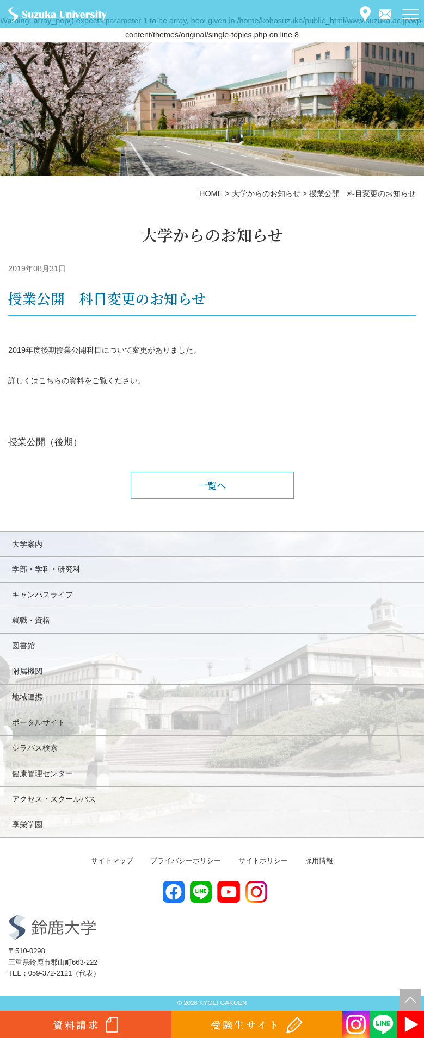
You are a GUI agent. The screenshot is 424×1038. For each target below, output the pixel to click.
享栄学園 (27, 824)
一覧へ (212, 485)
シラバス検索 (35, 747)
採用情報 (319, 860)
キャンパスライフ (42, 594)
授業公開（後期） (45, 441)
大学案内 (27, 544)
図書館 (23, 645)
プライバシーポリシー (185, 860)
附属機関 (27, 671)
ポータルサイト (38, 722)
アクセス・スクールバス (54, 799)
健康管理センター (42, 773)
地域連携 (27, 696)
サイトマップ (112, 860)
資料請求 (76, 1024)
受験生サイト (246, 1024)
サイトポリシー (263, 860)
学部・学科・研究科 (46, 569)
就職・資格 (31, 620)
